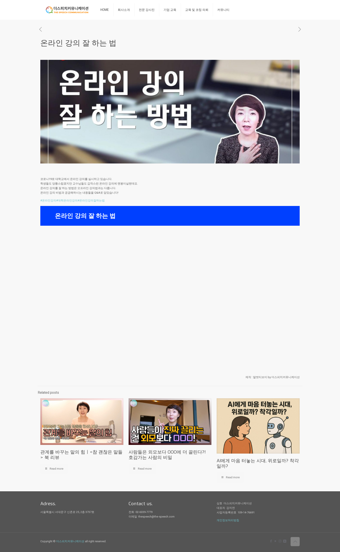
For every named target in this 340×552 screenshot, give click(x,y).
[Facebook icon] (271, 541)
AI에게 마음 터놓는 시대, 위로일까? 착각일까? (258, 463)
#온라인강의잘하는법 (91, 200)
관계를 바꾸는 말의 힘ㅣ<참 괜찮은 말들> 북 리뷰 (81, 455)
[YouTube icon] (275, 541)
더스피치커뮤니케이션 (70, 541)
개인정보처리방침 (228, 520)
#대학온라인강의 (67, 200)
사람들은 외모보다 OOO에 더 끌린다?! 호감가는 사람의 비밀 (167, 455)
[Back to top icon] (295, 541)
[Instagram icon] (280, 541)
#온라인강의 (48, 200)
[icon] (284, 541)
